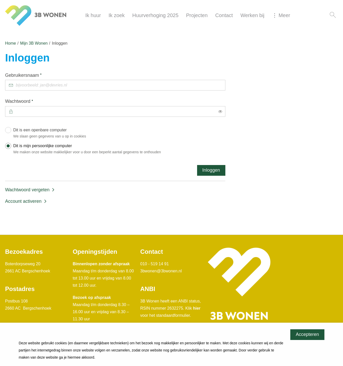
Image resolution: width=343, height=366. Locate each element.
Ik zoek (116, 15)
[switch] (220, 111)
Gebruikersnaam (33, 75)
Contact (224, 15)
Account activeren (23, 201)
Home (10, 43)
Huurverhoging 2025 (155, 15)
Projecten (197, 15)
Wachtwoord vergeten (27, 189)
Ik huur (93, 15)
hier (196, 308)
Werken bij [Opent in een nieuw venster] (252, 15)
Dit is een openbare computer (118, 134)
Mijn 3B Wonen (34, 43)
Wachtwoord (29, 101)
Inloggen (211, 170)
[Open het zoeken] (333, 15)
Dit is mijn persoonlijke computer (118, 150)
